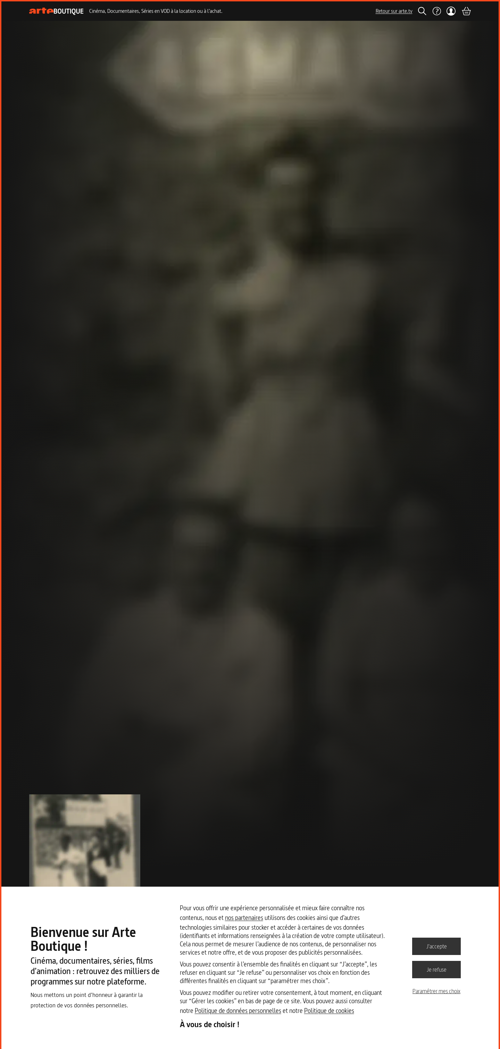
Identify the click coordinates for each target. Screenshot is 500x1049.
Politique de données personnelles (238, 1010)
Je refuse (437, 969)
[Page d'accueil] (56, 11)
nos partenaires (244, 917)
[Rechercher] (422, 11)
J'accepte (436, 946)
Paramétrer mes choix (436, 991)
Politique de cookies (329, 1010)
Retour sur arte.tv (394, 11)
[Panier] (466, 11)
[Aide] (436, 11)
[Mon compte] (451, 11)
